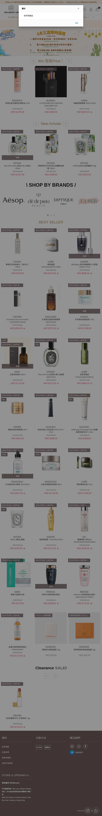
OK (76, 23)
